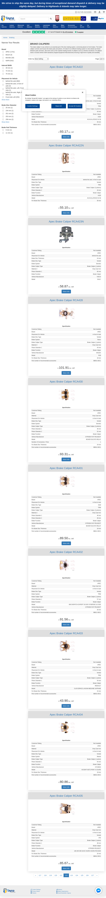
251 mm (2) (9, 113)
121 (61, 875)
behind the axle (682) (13, 81)
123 (71, 875)
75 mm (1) (9, 74)
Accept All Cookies (75, 106)
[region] (54, 100)
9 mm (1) (9, 130)
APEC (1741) (10, 52)
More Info (66, 137)
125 (82, 875)
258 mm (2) (9, 119)
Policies (33, 893)
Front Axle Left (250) (12, 97)
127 (92, 875)
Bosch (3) (9, 55)
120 (56, 875)
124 (76, 875)
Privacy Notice (35, 891)
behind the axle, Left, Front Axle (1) (15, 89)
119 (50, 875)
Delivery (59, 889)
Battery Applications (62, 891)
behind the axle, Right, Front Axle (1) (15, 93)
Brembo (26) (10, 58)
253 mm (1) (9, 116)
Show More (5, 100)
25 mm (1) (9, 107)
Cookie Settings (36, 889)
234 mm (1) (9, 110)
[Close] (82, 92)
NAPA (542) (10, 60)
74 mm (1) (9, 71)
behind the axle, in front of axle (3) (14, 85)
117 (40, 875)
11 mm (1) (9, 133)
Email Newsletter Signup (63, 893)
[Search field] (34, 19)
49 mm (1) (9, 68)
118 (45, 875)
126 (87, 875)
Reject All (58, 106)
